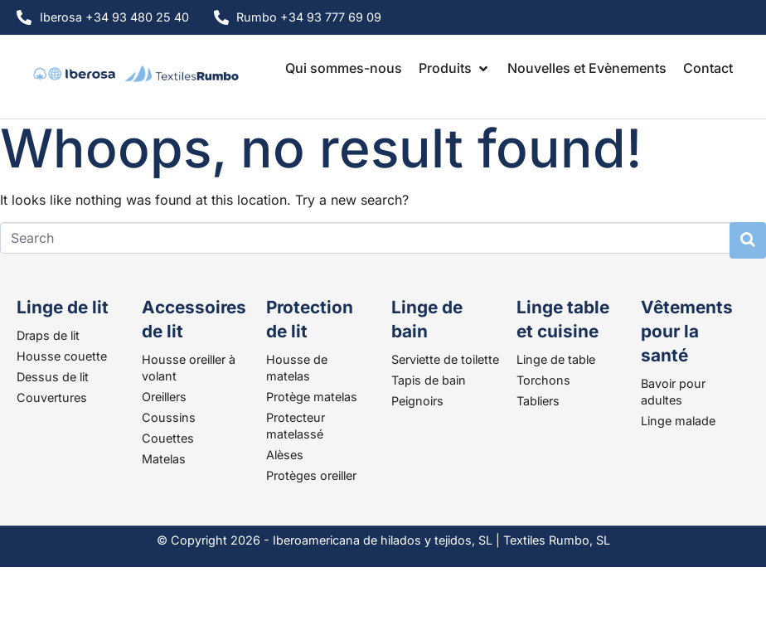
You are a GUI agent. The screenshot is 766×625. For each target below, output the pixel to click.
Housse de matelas (296, 367)
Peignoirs (417, 401)
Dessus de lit (53, 377)
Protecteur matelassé (295, 425)
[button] (454, 68)
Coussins (169, 417)
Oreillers (164, 397)
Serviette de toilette (445, 359)
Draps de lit (48, 335)
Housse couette (62, 356)
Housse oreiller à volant (188, 367)
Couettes (168, 438)
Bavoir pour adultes (673, 391)
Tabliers (538, 401)
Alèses (284, 455)
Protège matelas (311, 397)
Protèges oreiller (311, 475)
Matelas (164, 459)
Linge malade (678, 421)
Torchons (543, 380)
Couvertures (52, 397)
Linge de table (555, 359)
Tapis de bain (428, 380)
